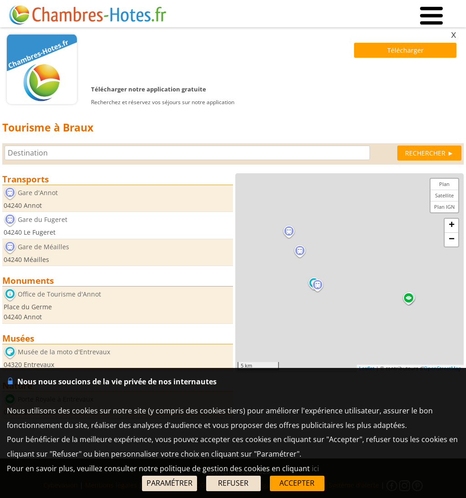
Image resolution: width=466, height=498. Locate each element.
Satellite (444, 195)
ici (315, 468)
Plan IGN (444, 206)
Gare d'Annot (38, 192)
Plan (444, 184)
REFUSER (233, 483)
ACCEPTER (296, 483)
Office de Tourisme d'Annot (59, 294)
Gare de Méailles (43, 246)
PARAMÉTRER (169, 483)
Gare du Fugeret (42, 220)
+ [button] (452, 225)
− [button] (452, 239)
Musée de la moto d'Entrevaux (64, 351)
